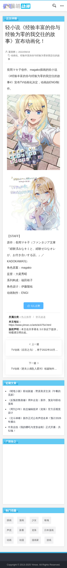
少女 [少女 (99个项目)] (34, 520)
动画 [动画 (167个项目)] (9, 540)
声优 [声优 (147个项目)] (9, 530)
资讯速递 (41, 317)
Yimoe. (35, 564)
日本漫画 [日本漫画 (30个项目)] (49, 530)
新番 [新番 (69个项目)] (21, 530)
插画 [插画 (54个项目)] (9, 520)
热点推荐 (26, 317)
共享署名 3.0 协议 (39, 329)
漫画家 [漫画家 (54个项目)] (35, 540)
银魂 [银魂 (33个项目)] (46, 520)
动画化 (14, 55)
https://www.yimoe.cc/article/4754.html (30, 324)
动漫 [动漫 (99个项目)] (21, 540)
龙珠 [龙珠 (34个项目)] (34, 530)
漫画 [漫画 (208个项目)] (21, 520)
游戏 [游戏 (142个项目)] (49, 540)
